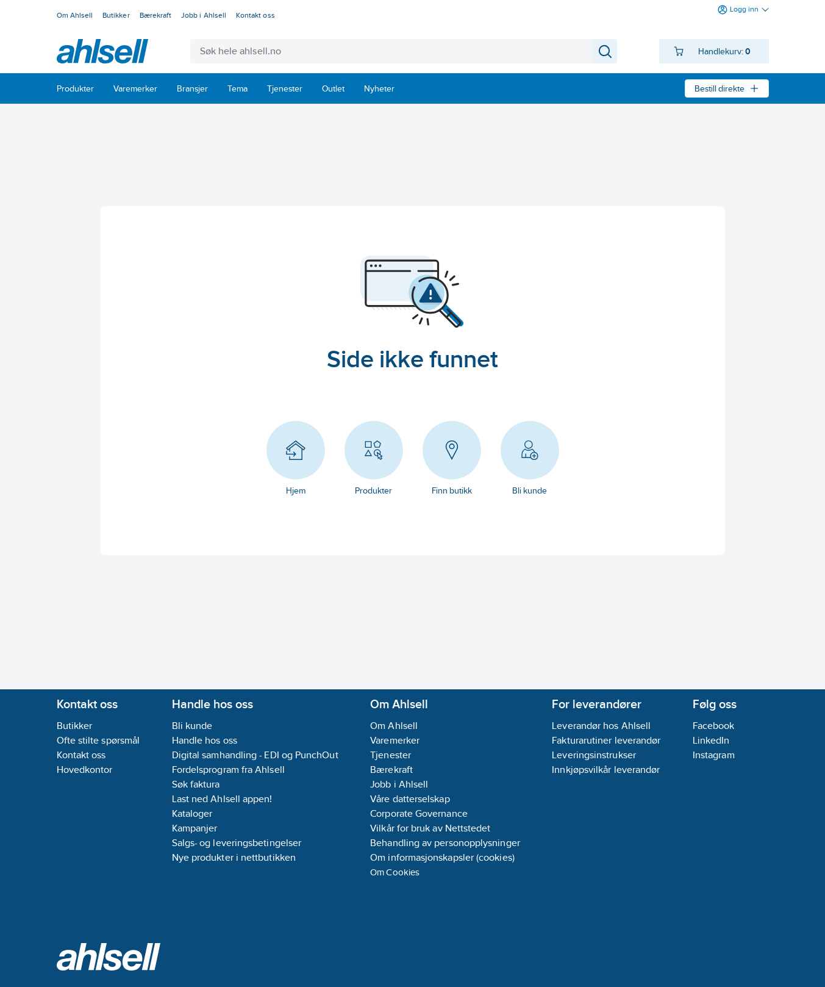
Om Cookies (395, 872)
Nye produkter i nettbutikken (234, 857)
